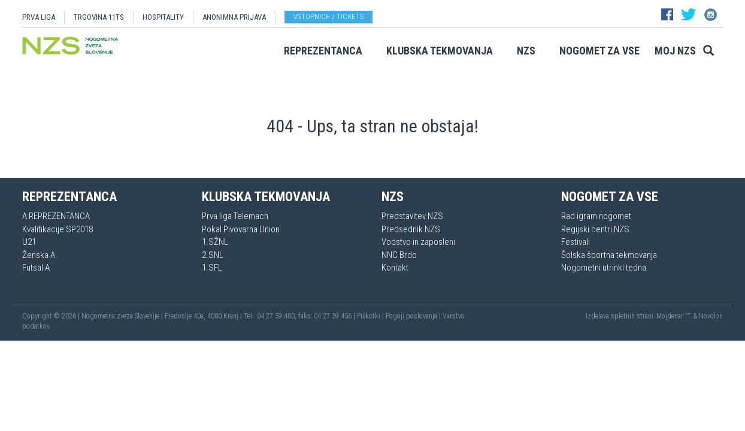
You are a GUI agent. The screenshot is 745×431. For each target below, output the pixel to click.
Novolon (711, 316)
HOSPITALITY (163, 17)
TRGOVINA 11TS (99, 17)
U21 (29, 241)
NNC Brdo (399, 255)
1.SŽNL (215, 241)
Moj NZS (675, 50)
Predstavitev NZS (412, 216)
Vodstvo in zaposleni (418, 241)
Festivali (575, 241)
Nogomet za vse (599, 50)
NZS (526, 50)
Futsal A (36, 267)
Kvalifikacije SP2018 (57, 229)
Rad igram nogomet (596, 216)
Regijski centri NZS (595, 229)
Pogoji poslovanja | (414, 316)
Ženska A (38, 255)
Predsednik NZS (410, 229)
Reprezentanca (323, 50)
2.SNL (212, 255)
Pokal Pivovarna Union (241, 229)
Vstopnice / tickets (328, 16)
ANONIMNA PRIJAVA (234, 17)
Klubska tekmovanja (439, 50)
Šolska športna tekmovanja (609, 255)
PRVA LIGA (38, 17)
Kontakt (394, 267)
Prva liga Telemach (235, 216)
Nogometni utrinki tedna (603, 267)
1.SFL (212, 267)
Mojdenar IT (673, 316)
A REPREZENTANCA (56, 216)
